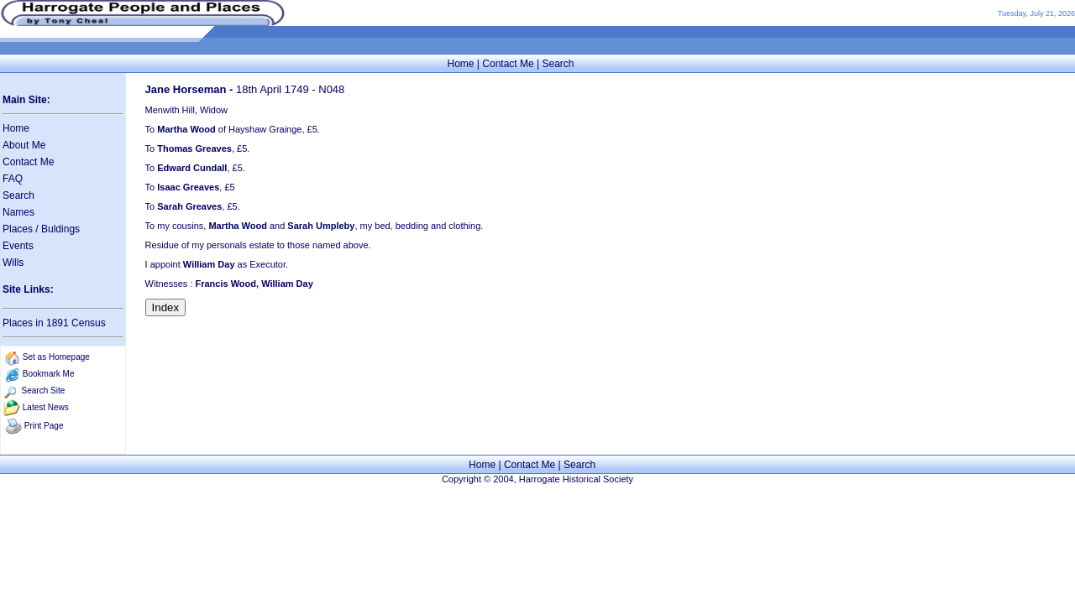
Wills (13, 262)
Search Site (44, 390)
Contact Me (507, 64)
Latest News (46, 407)
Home (460, 64)
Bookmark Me (49, 373)
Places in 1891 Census (54, 323)
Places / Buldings (41, 229)
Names (18, 212)
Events (18, 246)
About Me (24, 145)
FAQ (13, 179)
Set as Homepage (56, 357)
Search (558, 64)
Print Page (44, 425)
